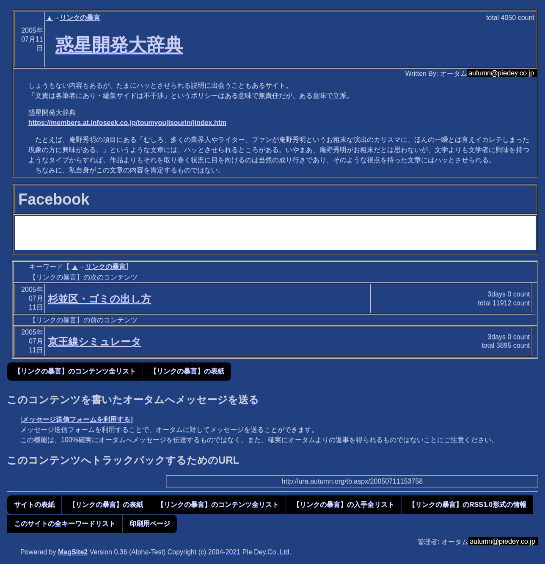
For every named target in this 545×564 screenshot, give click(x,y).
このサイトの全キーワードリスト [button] (65, 523)
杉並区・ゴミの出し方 (99, 298)
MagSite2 (73, 552)
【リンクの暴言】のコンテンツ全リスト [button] (75, 371)
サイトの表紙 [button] (34, 504)
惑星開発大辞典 (119, 45)
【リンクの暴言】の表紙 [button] (187, 371)
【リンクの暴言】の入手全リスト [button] (343, 504)
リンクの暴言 (80, 17)
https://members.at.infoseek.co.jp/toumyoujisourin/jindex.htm (127, 122)
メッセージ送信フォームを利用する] (77, 419)
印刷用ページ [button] (149, 523)
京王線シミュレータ (94, 341)
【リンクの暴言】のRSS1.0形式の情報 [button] (467, 504)
